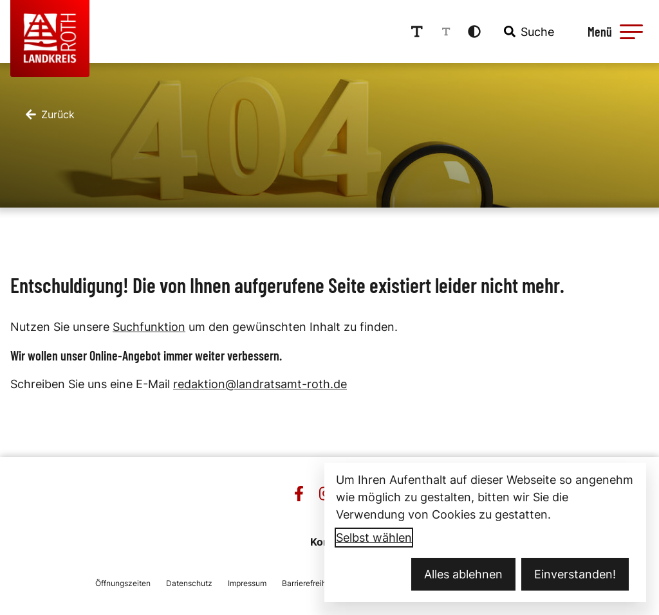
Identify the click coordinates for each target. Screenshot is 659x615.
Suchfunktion (149, 327)
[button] (631, 31)
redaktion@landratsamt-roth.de (260, 384)
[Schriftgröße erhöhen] (417, 31)
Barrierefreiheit (308, 583)
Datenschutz (189, 583)
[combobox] (528, 31)
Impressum (247, 583)
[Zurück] (50, 114)
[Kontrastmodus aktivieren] (474, 31)
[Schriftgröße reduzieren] (446, 31)
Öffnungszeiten (123, 583)
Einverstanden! (575, 574)
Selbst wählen (374, 537)
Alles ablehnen (463, 574)
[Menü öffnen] (613, 31)
